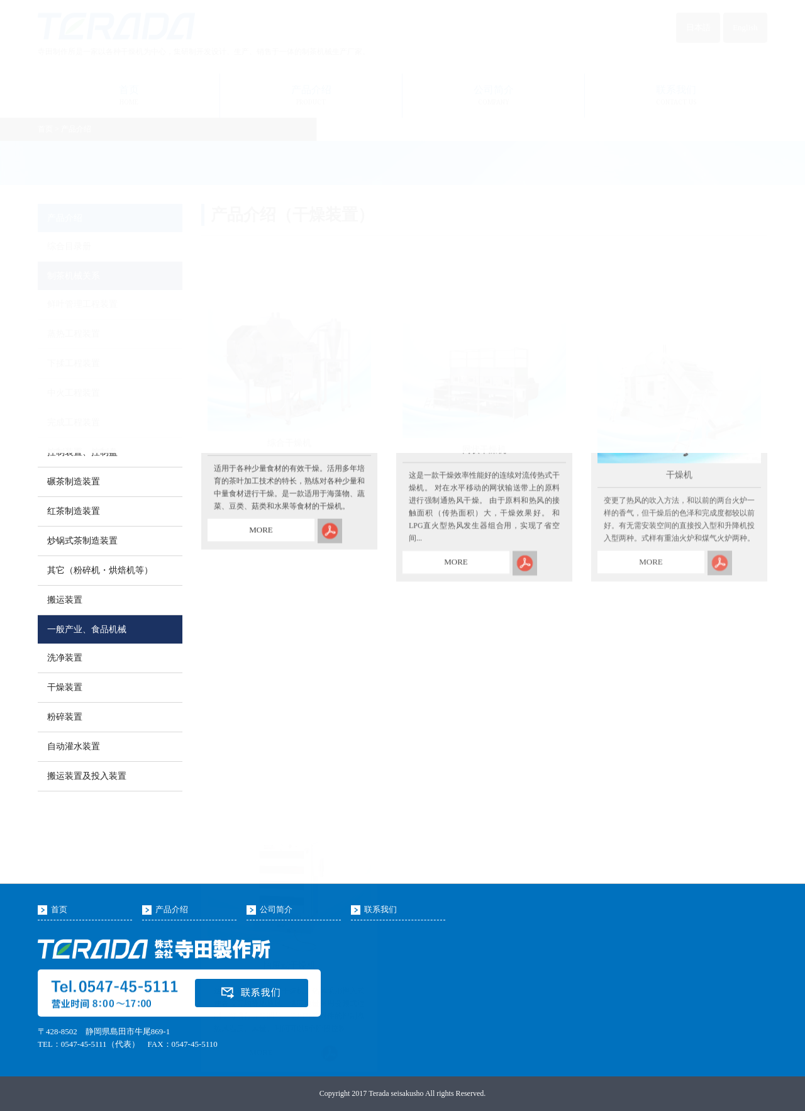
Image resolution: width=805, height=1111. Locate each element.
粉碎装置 (64, 717)
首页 (59, 909)
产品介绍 (171, 909)
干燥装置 (64, 687)
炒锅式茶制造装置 (82, 540)
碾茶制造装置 (73, 481)
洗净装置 (64, 657)
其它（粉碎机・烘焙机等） (100, 570)
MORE (261, 551)
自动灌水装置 (73, 746)
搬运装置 (64, 600)
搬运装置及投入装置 (86, 776)
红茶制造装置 (73, 511)
